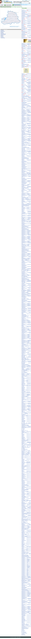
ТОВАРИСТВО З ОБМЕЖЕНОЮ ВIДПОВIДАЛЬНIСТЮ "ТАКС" (26, 342)
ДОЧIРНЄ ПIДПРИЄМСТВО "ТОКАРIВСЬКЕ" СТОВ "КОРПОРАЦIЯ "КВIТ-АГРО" (26, 344)
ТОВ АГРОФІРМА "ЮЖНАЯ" (25, 298)
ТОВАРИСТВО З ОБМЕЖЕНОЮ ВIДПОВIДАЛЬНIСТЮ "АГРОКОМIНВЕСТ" (26, 267)
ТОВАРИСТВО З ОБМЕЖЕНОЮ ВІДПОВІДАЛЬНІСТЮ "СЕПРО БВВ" (26, 47)
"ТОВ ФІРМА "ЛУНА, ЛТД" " (25, 185)
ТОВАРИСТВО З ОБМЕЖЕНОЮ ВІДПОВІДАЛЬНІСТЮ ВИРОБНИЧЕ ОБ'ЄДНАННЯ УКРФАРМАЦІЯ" (26, 341)
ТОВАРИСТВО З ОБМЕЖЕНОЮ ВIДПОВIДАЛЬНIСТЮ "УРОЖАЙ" (26, 29)
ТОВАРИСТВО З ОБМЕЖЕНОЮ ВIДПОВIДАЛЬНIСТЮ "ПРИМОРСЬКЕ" (26, 307)
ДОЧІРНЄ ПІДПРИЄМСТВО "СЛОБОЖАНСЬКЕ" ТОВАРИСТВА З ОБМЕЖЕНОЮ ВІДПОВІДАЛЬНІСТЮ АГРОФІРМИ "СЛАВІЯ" (26, 513)
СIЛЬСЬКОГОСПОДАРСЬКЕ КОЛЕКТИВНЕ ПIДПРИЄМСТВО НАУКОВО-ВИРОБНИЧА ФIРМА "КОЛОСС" (26, 553)
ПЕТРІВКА (2, 35)
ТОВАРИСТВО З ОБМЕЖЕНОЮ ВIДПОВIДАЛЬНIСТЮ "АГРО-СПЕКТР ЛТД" (26, 154)
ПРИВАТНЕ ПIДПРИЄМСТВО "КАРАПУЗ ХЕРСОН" (26, 10)
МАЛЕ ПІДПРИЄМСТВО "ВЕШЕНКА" (26, 519)
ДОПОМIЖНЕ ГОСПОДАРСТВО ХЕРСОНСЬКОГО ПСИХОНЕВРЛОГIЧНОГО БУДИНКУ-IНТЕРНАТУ (26, 510)
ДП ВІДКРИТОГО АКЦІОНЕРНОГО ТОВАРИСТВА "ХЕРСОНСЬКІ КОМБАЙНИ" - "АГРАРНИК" (26, 291)
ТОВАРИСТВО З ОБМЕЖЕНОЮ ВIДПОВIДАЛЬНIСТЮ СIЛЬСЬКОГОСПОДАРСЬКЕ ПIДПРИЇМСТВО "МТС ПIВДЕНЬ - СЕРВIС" (26, 582)
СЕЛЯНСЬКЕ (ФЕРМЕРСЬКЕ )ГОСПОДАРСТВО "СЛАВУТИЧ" (26, 567)
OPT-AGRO (23, 629)
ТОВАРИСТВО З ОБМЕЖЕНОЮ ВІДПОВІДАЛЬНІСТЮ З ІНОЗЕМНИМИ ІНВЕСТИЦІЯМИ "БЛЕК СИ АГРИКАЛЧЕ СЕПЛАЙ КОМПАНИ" (26, 221)
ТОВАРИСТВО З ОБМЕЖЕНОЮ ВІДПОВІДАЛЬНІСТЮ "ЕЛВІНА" (26, 595)
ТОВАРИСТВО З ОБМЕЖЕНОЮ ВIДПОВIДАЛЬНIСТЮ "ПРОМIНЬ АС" (26, 214)
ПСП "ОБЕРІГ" (23, 490)
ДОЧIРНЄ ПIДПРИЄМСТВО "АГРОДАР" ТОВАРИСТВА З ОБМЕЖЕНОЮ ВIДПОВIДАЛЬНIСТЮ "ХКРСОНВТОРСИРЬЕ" (26, 369)
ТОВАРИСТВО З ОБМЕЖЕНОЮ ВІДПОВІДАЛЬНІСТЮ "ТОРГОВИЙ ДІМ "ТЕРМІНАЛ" (26, 610)
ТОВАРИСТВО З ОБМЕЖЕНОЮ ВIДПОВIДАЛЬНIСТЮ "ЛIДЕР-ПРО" (26, 305)
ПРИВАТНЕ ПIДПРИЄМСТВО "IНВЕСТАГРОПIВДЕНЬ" (26, 415)
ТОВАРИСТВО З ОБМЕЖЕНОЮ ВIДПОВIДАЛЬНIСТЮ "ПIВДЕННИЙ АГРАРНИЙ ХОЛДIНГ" (26, 174)
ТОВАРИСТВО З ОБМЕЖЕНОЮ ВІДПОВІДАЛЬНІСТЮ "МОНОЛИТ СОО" (26, 599)
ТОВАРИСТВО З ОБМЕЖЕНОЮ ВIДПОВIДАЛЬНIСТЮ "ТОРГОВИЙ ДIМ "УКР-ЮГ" (26, 362)
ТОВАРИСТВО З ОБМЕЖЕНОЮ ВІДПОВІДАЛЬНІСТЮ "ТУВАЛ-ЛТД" (26, 268)
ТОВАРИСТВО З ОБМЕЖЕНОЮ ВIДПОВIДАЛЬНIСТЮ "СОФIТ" (26, 43)
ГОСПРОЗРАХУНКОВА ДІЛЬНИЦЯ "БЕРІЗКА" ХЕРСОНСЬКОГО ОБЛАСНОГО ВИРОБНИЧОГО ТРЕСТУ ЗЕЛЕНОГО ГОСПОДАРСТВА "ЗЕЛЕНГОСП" (26, 83)
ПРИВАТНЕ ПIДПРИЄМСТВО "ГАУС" (26, 465)
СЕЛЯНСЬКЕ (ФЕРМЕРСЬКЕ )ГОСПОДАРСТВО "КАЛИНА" (26, 493)
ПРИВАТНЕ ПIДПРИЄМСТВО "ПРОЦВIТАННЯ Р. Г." (26, 163)
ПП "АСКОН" (23, 429)
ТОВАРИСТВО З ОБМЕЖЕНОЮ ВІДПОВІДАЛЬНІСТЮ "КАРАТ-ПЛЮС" (26, 312)
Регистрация (25, 0)
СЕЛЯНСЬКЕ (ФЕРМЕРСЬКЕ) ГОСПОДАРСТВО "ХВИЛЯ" (26, 439)
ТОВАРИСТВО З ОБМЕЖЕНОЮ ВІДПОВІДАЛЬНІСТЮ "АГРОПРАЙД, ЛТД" (26, 243)
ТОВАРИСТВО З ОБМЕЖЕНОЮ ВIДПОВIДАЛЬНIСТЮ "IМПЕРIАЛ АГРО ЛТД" (26, 126)
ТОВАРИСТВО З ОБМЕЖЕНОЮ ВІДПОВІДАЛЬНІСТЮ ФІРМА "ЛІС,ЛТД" (26, 333)
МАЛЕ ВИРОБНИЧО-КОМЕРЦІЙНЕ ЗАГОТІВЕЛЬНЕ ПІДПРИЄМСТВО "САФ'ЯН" (26, 445)
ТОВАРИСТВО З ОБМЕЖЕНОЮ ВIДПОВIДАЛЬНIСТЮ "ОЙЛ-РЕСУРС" (26, 339)
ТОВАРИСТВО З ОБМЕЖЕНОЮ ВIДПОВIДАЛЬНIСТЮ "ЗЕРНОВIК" (26, 236)
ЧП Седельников (23, 635)
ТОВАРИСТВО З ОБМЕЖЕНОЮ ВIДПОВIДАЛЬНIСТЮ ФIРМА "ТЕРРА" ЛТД (26, 585)
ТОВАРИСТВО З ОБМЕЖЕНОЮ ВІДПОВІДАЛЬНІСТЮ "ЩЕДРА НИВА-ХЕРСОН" (26, 613)
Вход (23, 0)
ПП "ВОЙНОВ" (23, 448)
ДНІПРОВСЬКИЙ (3, 31)
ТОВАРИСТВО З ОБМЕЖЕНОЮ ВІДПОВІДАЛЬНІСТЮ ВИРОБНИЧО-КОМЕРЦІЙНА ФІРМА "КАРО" (26, 54)
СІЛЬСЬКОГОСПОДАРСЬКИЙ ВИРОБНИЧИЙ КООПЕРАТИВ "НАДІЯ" (26, 353)
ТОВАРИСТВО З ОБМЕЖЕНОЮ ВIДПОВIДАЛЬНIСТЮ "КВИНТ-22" (26, 303)
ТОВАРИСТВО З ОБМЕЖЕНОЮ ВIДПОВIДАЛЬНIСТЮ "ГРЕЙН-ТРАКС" (26, 135)
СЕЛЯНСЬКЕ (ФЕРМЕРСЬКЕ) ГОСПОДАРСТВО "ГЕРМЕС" (26, 569)
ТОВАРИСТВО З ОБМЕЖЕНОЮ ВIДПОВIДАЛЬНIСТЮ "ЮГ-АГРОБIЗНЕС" (26, 273)
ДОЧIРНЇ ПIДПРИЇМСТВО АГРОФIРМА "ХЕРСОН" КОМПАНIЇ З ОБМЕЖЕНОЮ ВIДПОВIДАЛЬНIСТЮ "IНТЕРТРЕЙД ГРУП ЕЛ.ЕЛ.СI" (26, 204)
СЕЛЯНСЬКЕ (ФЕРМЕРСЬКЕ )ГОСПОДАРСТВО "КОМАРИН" (26, 560)
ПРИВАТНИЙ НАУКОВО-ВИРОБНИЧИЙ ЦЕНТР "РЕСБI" (26, 79)
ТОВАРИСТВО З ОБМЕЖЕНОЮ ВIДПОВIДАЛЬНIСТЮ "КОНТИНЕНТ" (26, 165)
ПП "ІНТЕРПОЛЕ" (24, 414)
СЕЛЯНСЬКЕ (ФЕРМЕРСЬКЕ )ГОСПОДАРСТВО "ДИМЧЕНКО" (26, 559)
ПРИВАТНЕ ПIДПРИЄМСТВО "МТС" (26, 142)
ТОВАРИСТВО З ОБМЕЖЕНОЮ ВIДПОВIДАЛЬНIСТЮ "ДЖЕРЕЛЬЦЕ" (26, 280)
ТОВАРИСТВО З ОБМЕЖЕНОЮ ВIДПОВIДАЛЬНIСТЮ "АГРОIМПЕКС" (26, 12)
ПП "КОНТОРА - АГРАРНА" (25, 95)
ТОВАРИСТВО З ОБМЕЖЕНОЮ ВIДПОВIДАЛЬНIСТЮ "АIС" (26, 255)
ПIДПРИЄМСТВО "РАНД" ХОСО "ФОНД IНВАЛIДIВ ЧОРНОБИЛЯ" (26, 447)
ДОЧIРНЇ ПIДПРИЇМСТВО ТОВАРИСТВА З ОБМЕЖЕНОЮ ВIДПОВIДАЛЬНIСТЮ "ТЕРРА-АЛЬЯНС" (26, 443)
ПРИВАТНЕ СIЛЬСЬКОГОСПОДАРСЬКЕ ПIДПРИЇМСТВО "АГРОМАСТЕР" (26, 320)
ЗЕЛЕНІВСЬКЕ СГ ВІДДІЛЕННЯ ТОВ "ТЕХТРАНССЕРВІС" (26, 517)
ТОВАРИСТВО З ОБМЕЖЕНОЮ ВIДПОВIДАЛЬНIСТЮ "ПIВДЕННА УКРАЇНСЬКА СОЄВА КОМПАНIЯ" (26, 139)
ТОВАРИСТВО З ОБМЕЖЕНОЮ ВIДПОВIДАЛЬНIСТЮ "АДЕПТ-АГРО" (26, 202)
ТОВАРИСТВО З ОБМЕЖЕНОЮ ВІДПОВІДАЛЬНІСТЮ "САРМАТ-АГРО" (26, 176)
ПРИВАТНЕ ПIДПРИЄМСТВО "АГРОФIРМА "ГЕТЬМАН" (26, 380)
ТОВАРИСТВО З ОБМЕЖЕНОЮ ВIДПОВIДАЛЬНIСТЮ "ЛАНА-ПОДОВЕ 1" (26, 137)
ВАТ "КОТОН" (23, 177)
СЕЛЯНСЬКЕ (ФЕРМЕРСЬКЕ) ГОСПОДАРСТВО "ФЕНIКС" (26, 573)
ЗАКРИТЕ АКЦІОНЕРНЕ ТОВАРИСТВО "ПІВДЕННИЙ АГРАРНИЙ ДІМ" (26, 212)
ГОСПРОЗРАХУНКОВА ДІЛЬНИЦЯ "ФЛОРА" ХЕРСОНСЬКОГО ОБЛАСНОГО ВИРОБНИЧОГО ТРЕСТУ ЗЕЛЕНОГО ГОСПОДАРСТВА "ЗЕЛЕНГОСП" (26, 90)
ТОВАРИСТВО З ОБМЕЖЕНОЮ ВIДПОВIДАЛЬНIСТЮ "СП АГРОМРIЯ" (26, 224)
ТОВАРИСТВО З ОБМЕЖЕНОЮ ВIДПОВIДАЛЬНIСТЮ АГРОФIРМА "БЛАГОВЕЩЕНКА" (26, 311)
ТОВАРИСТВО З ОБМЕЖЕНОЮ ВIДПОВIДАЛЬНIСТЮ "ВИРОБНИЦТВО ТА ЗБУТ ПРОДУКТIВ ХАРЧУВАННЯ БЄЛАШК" (26, 35)
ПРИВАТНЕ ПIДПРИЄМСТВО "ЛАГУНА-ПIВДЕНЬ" (26, 469)
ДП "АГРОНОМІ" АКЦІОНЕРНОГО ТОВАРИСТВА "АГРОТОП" (26, 270)
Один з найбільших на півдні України (26, 71)
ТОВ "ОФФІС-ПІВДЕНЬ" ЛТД (25, 328)
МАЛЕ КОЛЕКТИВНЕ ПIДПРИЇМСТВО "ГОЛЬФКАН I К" (26, 52)
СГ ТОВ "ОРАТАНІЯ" (24, 297)
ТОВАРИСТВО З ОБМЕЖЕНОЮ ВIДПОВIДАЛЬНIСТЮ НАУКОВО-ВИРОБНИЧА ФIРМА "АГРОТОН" (26, 580)
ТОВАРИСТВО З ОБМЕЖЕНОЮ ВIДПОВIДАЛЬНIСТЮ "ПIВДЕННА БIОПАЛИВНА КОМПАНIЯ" (26, 349)
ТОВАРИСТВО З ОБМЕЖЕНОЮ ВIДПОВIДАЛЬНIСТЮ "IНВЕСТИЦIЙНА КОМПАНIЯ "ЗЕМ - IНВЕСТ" (26, 169)
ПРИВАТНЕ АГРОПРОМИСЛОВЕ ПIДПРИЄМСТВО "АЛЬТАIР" (26, 454)
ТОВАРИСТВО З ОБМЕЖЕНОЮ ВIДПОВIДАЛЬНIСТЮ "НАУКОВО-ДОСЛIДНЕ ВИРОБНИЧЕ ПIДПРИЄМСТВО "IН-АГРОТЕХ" (26, 218)
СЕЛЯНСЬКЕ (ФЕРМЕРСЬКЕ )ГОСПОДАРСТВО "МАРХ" (26, 564)
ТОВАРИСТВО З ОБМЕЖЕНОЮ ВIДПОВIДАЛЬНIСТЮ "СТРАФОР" (26, 238)
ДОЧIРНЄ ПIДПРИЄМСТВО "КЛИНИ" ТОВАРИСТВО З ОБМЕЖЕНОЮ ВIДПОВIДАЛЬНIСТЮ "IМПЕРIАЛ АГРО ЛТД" (26, 152)
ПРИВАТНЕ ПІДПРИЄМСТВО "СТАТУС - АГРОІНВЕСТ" (26, 548)
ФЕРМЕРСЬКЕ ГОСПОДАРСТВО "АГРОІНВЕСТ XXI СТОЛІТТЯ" (26, 207)
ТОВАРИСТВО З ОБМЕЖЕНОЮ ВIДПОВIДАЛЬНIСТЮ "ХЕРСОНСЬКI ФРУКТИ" (26, 60)
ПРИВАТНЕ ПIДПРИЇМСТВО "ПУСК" (26, 133)
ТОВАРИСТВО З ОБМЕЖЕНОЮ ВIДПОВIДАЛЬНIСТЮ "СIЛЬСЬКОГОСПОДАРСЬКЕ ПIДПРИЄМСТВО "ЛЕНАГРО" (26, 157)
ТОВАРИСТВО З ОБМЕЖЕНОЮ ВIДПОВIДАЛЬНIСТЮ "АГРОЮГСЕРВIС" (26, 265)
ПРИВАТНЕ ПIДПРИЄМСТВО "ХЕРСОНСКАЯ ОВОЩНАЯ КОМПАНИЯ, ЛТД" (26, 284)
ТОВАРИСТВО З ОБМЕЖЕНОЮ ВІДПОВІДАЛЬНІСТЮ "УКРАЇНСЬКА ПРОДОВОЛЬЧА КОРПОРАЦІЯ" (26, 612)
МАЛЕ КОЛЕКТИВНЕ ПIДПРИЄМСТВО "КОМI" (26, 518)
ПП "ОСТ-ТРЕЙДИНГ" (24, 372)
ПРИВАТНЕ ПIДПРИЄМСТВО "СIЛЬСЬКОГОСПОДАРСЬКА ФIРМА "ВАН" (26, 472)
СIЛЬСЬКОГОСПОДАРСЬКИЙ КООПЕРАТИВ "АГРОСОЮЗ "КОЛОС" (26, 556)
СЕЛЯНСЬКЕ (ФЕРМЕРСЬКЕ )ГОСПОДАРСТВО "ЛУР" (26, 563)
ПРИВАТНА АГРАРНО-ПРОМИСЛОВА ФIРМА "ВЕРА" (26, 451)
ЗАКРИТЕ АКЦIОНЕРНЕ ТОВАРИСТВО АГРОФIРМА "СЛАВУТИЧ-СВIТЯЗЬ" (26, 516)
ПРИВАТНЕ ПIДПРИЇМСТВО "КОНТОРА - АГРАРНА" (26, 535)
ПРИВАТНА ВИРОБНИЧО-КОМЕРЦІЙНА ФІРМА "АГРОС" (26, 526)
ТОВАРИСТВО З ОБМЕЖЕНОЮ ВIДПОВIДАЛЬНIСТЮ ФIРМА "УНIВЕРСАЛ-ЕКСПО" (26, 331)
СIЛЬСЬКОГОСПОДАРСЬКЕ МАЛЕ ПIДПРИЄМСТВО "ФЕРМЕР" (26, 555)
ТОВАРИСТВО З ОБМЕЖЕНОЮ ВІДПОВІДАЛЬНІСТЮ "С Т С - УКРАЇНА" (26, 605)
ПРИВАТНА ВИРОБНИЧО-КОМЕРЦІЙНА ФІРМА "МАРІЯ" (26, 527)
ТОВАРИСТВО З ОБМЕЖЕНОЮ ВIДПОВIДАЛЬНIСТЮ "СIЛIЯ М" (26, 408)
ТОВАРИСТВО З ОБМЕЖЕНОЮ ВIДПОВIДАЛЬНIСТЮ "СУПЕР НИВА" (26, 122)
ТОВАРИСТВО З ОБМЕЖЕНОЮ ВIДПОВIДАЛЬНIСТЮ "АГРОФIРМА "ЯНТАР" (26, 323)
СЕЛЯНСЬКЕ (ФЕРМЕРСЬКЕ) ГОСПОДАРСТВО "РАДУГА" (26, 572)
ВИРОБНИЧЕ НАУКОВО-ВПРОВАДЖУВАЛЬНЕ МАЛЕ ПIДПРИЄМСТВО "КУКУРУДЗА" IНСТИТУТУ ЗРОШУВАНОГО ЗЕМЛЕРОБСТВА (26, 503)
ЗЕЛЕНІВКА (2, 32)
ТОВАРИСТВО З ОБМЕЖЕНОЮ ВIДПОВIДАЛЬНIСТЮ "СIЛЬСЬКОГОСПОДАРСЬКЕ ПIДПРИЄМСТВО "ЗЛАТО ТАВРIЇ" (26, 104)
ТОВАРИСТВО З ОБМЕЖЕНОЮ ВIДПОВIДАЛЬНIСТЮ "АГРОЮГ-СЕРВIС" (26, 288)
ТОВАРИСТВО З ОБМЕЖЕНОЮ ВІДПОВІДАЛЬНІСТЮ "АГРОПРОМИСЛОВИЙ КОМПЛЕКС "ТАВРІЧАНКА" (26, 32)
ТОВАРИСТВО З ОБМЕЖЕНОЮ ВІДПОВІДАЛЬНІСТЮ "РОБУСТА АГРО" (26, 603)
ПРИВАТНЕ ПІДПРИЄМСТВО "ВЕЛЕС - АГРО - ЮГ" (26, 543)
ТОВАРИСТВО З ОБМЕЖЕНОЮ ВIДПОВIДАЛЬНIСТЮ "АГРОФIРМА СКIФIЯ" (26, 402)
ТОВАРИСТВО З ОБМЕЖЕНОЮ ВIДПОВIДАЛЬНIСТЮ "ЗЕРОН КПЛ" (26, 576)
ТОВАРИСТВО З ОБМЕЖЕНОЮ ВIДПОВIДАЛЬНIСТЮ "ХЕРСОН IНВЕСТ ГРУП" (26, 355)
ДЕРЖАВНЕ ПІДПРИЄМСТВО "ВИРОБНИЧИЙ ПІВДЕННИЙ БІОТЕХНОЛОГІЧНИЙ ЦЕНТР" (26, 16)
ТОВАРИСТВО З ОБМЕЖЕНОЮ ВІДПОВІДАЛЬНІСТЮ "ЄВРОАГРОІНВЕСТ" (26, 587)
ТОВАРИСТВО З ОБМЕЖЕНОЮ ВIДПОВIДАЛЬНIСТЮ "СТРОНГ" (26, 334)
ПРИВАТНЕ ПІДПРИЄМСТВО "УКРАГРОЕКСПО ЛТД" (26, 550)
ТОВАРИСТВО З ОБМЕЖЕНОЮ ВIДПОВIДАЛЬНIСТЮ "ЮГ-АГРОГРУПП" (26, 263)
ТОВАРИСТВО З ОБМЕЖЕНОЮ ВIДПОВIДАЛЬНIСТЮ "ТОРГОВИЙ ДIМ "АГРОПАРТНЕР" (26, 309)
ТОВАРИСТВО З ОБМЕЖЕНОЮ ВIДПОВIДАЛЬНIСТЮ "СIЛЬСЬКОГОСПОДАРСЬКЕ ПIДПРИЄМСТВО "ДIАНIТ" (26, 226)
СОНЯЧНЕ (2, 36)
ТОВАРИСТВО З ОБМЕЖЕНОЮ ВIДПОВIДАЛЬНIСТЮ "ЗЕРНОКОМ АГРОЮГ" (26, 235)
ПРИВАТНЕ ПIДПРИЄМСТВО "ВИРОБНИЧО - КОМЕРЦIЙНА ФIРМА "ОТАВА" (26, 383)
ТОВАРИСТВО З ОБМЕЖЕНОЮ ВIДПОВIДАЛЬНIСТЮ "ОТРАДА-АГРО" (26, 146)
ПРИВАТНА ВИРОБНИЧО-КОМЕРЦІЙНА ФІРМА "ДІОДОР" (26, 452)
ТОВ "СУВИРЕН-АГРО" (24, 276)
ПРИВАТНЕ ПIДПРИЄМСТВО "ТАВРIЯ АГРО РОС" (26, 393)
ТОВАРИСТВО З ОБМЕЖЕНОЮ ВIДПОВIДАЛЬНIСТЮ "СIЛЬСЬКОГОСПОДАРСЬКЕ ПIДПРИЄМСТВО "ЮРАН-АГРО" (26, 249)
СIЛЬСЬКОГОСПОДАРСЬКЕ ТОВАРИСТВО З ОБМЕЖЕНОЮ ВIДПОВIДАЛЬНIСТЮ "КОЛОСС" (26, 194)
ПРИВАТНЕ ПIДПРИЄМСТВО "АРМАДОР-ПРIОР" (26, 66)
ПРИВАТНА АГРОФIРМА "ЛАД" (25, 523)
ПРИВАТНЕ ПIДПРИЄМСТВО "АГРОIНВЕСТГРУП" (26, 378)
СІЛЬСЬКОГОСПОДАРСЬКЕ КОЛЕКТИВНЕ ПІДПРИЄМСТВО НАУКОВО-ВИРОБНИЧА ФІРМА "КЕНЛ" (26, 501)
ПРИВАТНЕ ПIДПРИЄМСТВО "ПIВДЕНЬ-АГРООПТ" (26, 389)
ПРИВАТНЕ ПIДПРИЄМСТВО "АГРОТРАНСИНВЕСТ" (26, 625)
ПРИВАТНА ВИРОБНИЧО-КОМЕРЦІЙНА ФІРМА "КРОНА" (26, 184)
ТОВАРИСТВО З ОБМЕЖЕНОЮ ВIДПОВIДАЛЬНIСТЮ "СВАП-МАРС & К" (26, 216)
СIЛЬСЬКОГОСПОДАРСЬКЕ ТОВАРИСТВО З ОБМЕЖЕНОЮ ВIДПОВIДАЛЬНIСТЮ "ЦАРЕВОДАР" (26, 115)
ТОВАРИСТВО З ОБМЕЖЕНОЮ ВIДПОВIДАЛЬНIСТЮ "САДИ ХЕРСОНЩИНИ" (26, 28)
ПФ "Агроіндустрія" (24, 632)
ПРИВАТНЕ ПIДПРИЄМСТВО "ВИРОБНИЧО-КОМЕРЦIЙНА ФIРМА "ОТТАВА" (26, 385)
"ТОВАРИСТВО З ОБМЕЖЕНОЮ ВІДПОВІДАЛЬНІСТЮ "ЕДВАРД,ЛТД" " (26, 49)
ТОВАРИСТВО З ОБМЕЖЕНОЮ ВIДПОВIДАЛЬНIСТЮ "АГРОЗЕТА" (26, 321)
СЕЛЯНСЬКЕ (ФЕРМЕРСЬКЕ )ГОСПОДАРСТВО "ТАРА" (26, 568)
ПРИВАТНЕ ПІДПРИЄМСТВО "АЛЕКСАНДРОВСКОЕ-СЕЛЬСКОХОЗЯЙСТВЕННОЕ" (26, 485)
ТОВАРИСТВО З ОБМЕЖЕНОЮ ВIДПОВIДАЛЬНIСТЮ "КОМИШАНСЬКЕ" (26, 161)
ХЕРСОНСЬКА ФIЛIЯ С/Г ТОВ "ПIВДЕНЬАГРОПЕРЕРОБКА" (26, 624)
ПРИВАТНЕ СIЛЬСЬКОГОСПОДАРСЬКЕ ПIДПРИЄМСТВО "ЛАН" (25, 64)
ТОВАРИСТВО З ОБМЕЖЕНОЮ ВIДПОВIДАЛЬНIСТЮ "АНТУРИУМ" (26, 22)
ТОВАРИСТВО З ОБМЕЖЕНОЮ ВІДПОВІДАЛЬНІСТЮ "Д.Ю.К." (26, 591)
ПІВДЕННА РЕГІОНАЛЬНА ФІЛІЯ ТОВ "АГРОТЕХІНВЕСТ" (26, 520)
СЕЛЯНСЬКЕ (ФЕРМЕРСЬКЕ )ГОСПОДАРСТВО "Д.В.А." (26, 558)
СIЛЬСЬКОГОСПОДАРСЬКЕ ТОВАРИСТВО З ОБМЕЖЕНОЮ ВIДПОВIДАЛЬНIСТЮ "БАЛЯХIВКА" (26, 293)
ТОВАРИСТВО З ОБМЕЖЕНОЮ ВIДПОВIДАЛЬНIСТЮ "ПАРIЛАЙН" (26, 111)
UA (28, 0)
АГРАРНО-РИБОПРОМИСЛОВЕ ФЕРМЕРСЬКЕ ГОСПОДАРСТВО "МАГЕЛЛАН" (26, 148)
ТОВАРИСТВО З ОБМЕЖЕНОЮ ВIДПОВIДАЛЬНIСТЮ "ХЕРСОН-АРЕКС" (26, 410)
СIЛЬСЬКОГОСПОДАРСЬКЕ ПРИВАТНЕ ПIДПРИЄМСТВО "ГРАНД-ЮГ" (26, 492)
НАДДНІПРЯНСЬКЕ (3, 34)
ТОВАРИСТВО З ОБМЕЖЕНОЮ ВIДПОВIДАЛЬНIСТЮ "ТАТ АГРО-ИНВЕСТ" (26, 325)
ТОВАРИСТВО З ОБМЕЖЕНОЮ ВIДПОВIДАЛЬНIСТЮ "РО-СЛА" (26, 119)
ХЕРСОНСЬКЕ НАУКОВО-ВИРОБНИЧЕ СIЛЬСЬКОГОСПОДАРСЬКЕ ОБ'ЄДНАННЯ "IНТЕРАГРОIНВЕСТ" (26, 364)
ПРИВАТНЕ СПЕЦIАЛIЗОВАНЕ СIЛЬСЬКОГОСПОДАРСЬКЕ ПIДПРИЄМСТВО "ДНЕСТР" (26, 489)
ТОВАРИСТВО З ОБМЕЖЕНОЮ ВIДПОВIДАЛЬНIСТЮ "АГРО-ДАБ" (26, 180)
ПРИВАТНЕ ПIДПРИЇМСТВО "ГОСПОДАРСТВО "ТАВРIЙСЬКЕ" (26, 394)
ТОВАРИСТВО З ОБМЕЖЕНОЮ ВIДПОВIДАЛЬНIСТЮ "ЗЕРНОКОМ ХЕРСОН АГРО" (26, 404)
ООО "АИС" (23, 631)
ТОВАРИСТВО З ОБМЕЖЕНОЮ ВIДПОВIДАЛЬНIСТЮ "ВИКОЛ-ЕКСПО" (26, 190)
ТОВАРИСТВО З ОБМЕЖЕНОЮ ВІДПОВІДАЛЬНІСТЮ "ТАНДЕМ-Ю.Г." (26, 196)
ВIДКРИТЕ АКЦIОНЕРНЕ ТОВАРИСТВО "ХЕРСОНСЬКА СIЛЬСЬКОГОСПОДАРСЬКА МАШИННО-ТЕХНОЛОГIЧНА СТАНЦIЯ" (26, 187)
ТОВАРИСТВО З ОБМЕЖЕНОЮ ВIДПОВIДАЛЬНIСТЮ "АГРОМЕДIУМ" (26, 247)
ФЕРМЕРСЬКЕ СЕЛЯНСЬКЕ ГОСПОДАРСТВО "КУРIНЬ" (26, 197)
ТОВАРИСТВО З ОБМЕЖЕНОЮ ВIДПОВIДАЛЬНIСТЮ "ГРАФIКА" (26, 335)
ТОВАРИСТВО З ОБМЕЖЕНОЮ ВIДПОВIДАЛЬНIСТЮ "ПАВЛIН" (26, 241)
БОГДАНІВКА (2, 30)
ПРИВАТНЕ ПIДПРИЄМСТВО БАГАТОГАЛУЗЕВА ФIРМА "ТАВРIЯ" (26, 172)
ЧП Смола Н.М (23, 634)
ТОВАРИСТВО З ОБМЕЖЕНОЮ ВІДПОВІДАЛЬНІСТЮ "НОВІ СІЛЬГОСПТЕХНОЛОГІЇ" (26, 601)
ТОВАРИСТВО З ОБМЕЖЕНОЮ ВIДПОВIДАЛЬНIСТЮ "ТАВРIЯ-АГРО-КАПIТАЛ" (26, 38)
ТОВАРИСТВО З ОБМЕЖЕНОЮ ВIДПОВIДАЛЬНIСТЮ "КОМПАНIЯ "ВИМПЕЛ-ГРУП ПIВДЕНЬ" (26, 578)
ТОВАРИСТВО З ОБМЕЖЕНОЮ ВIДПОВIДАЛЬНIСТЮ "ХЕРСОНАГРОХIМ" (26, 179)
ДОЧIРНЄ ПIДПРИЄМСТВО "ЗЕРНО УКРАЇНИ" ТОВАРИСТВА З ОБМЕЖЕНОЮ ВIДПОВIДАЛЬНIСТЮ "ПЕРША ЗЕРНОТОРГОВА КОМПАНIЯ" (26, 199)
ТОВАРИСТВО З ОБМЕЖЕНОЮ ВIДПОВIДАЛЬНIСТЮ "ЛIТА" (26, 120)
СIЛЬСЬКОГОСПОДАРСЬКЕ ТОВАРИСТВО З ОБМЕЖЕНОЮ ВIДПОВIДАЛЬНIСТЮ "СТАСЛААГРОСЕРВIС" (26, 251)
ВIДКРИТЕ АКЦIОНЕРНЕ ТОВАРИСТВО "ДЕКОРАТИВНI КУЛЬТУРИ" (26, 26)
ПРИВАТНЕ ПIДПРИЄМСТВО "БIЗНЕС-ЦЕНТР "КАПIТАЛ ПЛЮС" (26, 462)
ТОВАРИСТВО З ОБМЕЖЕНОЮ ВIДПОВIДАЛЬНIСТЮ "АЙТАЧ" (26, 233)
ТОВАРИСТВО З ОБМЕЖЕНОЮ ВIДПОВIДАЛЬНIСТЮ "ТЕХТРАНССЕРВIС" (26, 102)
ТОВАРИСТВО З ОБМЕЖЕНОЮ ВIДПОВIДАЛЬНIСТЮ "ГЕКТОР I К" (26, 289)
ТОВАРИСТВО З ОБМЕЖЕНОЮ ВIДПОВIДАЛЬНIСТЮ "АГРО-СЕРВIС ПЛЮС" (26, 171)
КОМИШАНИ (2, 33)
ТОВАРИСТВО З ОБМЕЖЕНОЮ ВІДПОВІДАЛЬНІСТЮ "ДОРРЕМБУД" (26, 592)
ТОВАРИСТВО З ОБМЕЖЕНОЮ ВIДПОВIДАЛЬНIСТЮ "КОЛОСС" (26, 258)
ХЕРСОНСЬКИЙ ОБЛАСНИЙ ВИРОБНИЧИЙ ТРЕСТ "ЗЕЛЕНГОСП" (26, 62)
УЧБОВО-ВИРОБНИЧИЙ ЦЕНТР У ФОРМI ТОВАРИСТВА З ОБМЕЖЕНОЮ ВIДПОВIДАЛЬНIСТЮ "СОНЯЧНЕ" (26, 260)
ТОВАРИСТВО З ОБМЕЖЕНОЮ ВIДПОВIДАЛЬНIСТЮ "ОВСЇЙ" (26, 244)
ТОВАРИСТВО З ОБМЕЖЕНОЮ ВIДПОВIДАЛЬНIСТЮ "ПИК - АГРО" (26, 366)
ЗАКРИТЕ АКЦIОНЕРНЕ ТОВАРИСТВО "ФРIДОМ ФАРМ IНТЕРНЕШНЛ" (26, 107)
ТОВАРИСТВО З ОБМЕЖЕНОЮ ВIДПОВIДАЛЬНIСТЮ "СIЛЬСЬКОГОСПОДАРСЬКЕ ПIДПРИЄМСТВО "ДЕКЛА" (26, 627)
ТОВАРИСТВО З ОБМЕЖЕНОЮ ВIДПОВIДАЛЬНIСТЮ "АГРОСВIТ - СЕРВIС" (26, 302)
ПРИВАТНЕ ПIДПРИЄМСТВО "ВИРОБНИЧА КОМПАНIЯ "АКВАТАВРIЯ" (26, 132)
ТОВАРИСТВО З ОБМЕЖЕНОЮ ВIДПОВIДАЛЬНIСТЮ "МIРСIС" (26, 232)
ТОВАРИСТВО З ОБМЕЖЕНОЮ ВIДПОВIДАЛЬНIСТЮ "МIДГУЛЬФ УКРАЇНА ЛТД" (26, 407)
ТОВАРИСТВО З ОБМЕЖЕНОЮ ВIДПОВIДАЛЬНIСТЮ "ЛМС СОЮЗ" (26, 405)
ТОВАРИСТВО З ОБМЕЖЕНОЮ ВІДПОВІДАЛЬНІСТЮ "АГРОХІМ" (26, 253)
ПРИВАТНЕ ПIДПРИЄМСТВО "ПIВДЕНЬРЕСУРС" (26, 431)
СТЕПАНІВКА (2, 37)
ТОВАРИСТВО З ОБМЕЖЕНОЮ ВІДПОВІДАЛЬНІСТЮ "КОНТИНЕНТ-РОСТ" (26, 597)
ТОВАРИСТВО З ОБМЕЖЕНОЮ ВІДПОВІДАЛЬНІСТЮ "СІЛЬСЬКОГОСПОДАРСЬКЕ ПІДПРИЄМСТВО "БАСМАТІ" (26, 228)
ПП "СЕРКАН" (23, 271)
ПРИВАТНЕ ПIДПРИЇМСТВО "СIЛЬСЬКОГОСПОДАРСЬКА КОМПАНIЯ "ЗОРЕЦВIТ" (26, 396)
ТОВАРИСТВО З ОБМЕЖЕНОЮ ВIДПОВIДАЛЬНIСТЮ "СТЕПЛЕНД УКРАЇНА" (26, 141)
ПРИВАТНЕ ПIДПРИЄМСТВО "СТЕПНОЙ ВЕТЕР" (26, 473)
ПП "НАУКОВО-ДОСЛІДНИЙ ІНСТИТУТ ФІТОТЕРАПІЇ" (26, 413)
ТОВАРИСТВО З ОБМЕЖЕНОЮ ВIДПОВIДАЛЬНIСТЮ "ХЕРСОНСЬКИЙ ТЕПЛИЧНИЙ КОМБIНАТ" (26, 351)
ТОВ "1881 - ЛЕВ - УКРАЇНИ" (25, 269)
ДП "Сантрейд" (23, 630)
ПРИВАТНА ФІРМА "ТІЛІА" (25, 528)
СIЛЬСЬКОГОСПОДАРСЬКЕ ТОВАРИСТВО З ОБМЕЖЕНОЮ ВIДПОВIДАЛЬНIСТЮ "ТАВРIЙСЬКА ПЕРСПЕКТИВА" (26, 295)
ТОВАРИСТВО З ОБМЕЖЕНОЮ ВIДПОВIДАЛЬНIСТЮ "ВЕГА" (26, 117)
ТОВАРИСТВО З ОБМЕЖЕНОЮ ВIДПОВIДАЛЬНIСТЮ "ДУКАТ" (26, 337)
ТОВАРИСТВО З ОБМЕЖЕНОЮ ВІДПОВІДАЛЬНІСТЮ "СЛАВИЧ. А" (26, 606)
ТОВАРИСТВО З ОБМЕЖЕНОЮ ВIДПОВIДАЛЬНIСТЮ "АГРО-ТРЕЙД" (26, 286)
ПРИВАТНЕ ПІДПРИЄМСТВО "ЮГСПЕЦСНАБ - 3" (26, 551)
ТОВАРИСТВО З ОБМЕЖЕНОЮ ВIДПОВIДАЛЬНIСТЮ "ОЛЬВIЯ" (26, 329)
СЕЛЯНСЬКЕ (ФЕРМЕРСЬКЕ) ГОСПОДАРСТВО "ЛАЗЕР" (26, 571)
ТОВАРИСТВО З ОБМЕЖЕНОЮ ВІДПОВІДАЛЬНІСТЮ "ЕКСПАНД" (26, 594)
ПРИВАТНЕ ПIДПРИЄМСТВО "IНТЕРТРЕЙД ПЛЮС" (26, 375)
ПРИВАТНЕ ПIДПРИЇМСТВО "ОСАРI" (26, 536)
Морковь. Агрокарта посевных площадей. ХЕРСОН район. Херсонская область (21, 2)
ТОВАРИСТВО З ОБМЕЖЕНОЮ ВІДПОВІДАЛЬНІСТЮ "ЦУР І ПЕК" (26, 20)
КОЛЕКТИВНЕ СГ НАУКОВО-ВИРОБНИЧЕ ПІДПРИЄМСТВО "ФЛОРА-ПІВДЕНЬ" (26, 357)
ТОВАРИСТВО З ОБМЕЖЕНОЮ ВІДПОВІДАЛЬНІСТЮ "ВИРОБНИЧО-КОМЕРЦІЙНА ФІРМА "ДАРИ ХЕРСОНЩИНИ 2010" (26, 589)
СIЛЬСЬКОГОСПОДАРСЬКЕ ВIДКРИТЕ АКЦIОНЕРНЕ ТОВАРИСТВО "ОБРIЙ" (26, 144)
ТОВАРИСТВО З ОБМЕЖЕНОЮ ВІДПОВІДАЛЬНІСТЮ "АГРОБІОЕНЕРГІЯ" (26, 167)
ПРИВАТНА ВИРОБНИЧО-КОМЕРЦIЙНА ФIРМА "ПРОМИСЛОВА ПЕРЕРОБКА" (26, 525)
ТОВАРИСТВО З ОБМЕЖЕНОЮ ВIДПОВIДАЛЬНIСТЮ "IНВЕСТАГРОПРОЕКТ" (26, 300)
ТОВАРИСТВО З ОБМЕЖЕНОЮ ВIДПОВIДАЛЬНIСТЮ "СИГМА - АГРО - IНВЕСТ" (26, 45)
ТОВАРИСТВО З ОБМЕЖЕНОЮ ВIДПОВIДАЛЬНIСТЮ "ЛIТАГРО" (26, 58)
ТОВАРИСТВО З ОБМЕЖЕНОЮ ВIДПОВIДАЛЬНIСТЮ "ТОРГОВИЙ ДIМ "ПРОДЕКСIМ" (26, 113)
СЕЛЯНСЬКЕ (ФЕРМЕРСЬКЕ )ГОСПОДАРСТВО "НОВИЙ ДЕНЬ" (26, 566)
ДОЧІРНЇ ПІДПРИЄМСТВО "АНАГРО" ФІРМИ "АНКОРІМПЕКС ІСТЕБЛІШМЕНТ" (26, 124)
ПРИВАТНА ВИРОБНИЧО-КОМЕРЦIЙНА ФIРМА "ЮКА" (26, 374)
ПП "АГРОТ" (23, 521)
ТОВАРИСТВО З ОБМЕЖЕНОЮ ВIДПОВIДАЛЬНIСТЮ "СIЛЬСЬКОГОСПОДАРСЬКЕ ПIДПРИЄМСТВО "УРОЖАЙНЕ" (26, 278)
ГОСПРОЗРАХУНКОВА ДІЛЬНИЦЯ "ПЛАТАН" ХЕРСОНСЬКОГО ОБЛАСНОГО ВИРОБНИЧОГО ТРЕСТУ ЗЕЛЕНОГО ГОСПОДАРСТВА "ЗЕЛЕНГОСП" (26, 86)
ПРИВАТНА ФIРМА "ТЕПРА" (25, 358)
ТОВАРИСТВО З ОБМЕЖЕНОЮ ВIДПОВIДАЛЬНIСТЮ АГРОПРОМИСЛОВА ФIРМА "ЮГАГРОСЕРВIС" (26, 182)
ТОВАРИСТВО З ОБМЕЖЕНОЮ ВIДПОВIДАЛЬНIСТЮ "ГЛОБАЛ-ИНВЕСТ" (26, 257)
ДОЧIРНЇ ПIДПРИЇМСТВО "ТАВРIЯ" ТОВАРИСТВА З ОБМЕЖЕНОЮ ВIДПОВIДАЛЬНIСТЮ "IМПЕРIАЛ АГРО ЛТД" (26, 128)
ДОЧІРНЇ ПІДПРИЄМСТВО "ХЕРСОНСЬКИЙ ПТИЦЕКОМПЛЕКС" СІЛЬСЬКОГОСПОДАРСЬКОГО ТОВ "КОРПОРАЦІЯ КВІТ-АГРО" (26, 315)
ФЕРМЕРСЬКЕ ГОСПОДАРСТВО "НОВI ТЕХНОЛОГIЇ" (26, 620)
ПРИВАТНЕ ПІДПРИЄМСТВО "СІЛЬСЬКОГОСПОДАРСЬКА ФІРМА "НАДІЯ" (26, 547)
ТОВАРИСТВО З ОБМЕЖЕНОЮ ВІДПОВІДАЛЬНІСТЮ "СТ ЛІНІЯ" (26, 608)
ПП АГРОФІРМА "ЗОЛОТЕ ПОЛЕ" (26, 450)
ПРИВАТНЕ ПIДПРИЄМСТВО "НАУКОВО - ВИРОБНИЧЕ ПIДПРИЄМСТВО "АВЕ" (26, 531)
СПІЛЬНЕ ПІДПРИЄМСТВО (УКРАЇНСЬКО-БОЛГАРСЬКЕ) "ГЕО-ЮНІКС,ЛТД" (26, 327)
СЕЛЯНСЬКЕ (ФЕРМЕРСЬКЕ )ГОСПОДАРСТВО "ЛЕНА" (26, 562)
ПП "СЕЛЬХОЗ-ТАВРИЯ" (25, 449)
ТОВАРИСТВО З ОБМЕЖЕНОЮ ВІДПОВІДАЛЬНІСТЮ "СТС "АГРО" (26, 100)
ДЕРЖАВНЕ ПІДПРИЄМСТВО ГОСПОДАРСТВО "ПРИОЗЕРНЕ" (26, 109)
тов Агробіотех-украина (24, 633)
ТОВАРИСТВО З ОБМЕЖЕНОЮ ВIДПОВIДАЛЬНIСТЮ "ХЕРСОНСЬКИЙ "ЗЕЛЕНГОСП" (26, 14)
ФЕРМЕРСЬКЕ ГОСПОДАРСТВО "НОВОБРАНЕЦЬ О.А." (26, 412)
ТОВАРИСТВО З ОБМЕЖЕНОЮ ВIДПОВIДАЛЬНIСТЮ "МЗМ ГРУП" (26, 230)
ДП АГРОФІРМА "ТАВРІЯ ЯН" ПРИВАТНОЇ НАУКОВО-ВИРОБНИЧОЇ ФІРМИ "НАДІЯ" (26, 130)
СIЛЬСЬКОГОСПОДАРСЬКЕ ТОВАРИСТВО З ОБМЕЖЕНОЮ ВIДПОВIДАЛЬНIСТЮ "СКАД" (26, 275)
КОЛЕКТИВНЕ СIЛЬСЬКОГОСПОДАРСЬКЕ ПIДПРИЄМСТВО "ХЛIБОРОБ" (25, 425)
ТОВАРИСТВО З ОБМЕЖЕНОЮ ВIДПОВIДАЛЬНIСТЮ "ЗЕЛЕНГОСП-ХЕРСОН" (26, 24)
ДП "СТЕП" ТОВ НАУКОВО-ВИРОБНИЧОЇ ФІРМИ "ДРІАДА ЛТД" (26, 423)
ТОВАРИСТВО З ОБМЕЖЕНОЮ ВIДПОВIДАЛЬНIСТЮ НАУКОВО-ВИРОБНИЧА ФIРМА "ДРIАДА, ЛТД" (26, 427)
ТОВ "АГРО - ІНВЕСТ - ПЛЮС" (25, 245)
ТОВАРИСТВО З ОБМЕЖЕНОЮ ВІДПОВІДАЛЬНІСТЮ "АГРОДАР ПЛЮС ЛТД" (26, 240)
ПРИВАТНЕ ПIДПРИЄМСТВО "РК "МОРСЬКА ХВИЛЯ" (26, 534)
